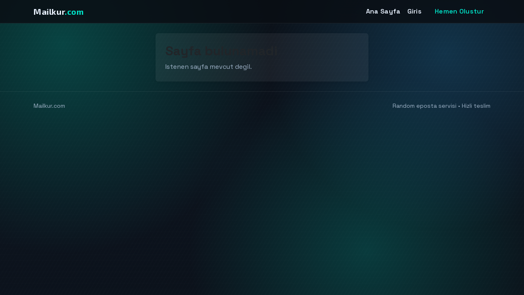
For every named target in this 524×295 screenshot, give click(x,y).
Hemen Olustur (459, 11)
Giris (414, 11)
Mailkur (59, 11)
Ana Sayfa (383, 11)
